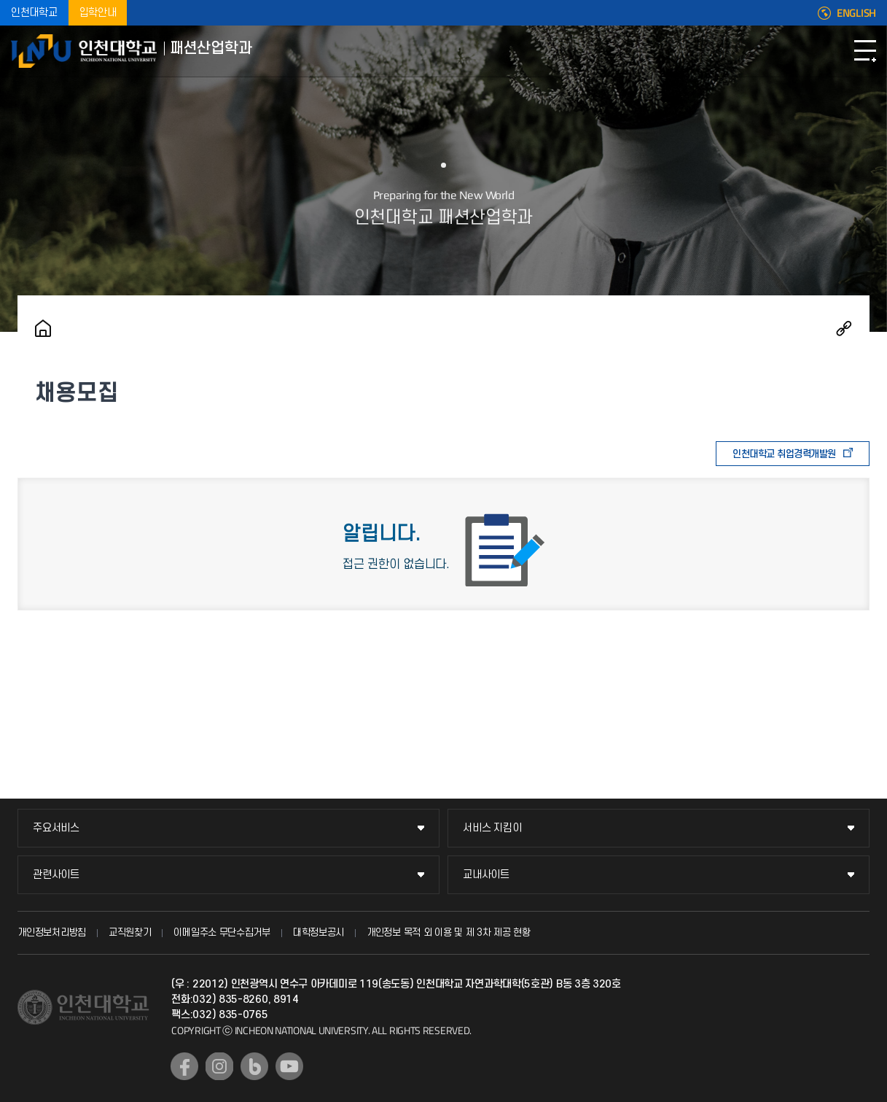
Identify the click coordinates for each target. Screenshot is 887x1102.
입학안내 (98, 13)
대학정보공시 (318, 932)
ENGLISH (856, 13)
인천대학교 (34, 13)
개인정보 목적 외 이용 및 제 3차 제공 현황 (449, 932)
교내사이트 (486, 875)
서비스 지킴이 (492, 828)
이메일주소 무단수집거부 (221, 932)
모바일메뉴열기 (865, 51)
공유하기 (844, 328)
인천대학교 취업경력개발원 (784, 454)
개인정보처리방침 (51, 932)
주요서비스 (56, 828)
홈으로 (43, 328)
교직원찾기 (130, 932)
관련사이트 (56, 875)
